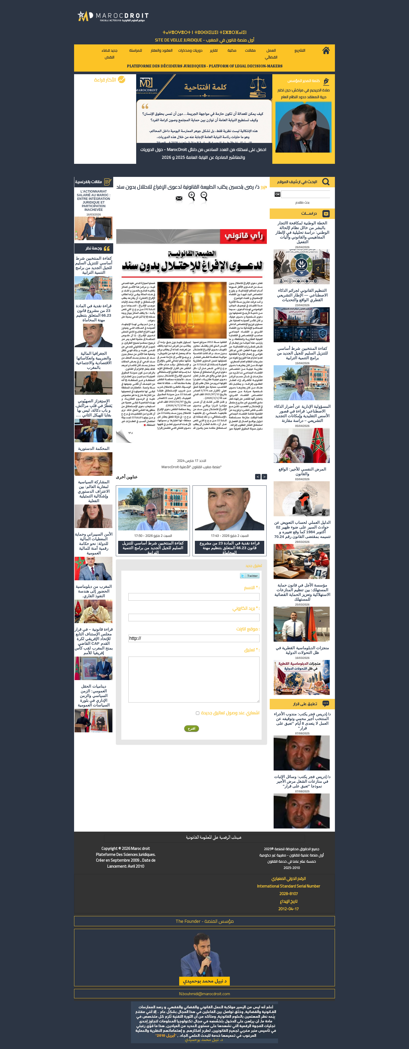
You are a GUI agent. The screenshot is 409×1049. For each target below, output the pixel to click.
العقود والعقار (161, 50)
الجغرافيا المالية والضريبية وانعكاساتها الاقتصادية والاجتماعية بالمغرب (93, 360)
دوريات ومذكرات (190, 50)
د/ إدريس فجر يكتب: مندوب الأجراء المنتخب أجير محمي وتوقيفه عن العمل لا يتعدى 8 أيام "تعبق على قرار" (302, 721)
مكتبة (231, 50)
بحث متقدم (302, 202)
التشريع (299, 50)
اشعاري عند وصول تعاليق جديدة (230, 713)
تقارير (214, 50)
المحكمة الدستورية (93, 448)
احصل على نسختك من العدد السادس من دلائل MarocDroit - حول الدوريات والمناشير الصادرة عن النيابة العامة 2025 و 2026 (203, 153)
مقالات (250, 50)
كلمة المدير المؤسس (303, 80)
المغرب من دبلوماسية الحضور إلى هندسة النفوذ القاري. (93, 591)
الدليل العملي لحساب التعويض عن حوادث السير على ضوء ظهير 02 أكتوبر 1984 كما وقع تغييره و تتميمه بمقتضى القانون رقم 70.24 (302, 529)
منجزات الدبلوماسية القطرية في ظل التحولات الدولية (302, 650)
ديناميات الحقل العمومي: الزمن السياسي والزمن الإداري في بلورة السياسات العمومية (94, 695)
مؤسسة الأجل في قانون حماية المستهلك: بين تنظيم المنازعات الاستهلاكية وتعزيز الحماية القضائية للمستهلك (302, 592)
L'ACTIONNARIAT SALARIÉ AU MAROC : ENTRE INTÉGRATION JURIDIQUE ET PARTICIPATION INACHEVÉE (94, 201)
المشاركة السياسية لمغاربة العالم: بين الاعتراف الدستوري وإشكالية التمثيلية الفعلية (93, 491)
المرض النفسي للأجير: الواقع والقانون (302, 471)
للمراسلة (135, 50)
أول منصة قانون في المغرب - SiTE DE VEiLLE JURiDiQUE (204, 40)
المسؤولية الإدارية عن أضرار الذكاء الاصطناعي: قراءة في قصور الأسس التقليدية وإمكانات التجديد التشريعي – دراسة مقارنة (302, 413)
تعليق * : (252, 650)
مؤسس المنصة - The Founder (205, 921)
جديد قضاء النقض (109, 54)
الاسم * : (252, 587)
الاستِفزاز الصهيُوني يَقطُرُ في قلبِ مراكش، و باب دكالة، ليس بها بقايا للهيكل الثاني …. (93, 408)
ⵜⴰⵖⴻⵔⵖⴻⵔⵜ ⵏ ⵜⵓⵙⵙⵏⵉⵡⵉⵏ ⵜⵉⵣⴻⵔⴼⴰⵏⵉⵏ (204, 32)
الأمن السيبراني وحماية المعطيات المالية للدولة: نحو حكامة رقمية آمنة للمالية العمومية (93, 543)
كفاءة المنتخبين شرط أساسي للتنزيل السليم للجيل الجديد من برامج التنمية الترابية (93, 265)
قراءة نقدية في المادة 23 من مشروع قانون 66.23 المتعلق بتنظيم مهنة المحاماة (94, 313)
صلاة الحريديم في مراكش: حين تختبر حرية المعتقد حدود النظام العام (304, 93)
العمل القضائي (271, 54)
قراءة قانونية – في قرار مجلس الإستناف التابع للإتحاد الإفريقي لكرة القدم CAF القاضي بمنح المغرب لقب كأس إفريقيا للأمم (94, 641)
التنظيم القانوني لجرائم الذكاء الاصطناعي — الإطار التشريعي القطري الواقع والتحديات (302, 295)
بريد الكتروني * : (246, 608)
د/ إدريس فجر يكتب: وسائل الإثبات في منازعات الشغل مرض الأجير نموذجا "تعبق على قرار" (302, 781)
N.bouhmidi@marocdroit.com (204, 994)
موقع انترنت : (248, 629)
